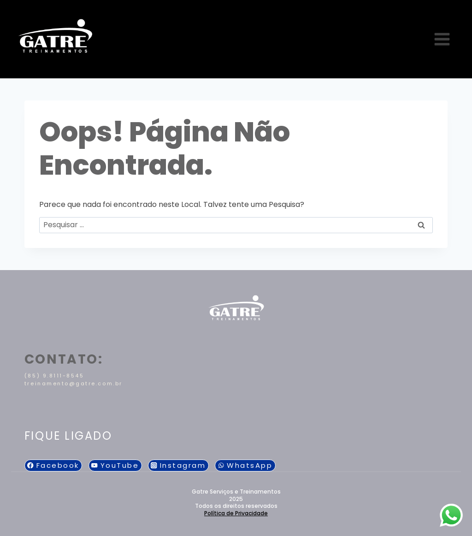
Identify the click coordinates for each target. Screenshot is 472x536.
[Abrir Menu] (441, 39)
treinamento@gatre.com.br (73, 383)
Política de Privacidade (236, 513)
